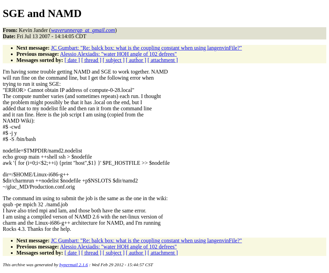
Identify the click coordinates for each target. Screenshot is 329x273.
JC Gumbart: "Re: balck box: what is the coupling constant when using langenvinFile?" (146, 48)
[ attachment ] (162, 60)
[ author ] (136, 60)
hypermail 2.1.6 (73, 264)
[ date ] (72, 60)
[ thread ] (91, 60)
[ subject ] (114, 60)
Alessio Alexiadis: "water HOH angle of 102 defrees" (118, 54)
